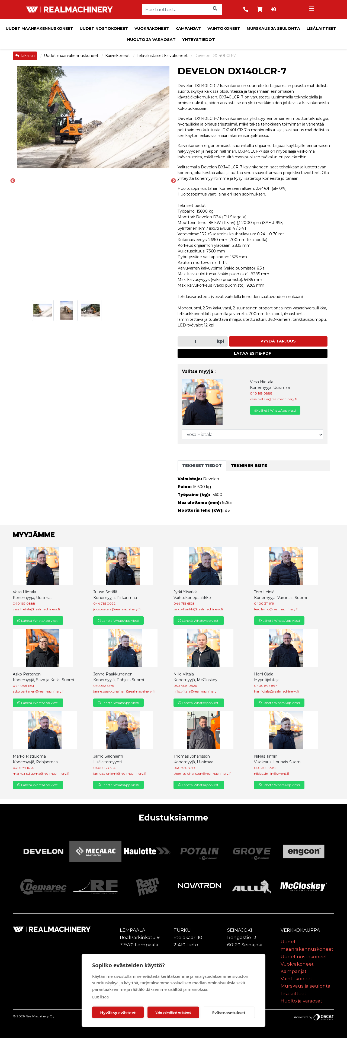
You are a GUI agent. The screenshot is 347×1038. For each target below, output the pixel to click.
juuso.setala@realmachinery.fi (116, 609)
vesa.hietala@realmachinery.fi (273, 399)
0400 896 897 (265, 686)
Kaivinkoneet (118, 55)
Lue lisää (100, 996)
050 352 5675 (103, 686)
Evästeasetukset (229, 1012)
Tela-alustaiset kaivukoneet (163, 55)
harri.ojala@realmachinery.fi (276, 691)
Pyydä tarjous (278, 341)
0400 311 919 (264, 603)
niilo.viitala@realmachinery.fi (196, 691)
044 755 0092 (104, 603)
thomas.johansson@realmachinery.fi (202, 773)
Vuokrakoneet (151, 28)
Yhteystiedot (198, 39)
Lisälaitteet (321, 28)
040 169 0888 (261, 393)
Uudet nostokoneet (104, 28)
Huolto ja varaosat (151, 39)
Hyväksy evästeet (118, 1012)
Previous (12, 181)
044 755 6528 (184, 603)
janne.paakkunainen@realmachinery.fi (124, 691)
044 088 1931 (23, 686)
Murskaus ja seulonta (273, 28)
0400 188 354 (104, 768)
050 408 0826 (185, 686)
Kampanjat (188, 28)
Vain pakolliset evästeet (173, 1012)
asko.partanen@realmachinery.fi (38, 691)
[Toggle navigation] (312, 9)
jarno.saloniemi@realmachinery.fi (119, 773)
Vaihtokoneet (223, 28)
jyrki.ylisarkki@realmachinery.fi (198, 609)
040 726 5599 (184, 768)
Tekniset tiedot (202, 465)
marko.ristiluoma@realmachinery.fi (41, 773)
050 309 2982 (265, 768)
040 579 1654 (23, 768)
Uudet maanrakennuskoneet (39, 28)
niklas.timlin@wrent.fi (271, 773)
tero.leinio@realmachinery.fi (276, 609)
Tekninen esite (249, 465)
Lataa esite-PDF (252, 353)
